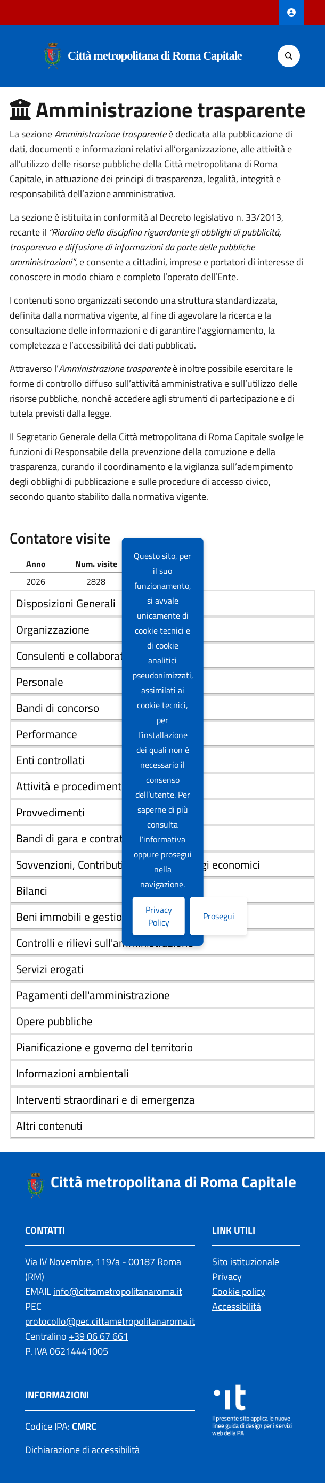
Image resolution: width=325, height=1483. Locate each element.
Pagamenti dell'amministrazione (93, 994)
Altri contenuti (49, 1125)
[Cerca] (289, 56)
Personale (39, 681)
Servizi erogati (50, 968)
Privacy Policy (158, 916)
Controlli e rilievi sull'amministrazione (104, 942)
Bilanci (31, 890)
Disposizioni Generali (66, 603)
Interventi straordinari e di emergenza (105, 1099)
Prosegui (218, 916)
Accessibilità (236, 1306)
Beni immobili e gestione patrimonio (102, 916)
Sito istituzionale (245, 1261)
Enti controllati (50, 759)
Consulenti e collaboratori (76, 655)
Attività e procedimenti (70, 786)
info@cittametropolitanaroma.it (117, 1291)
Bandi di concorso (57, 707)
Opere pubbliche (54, 1021)
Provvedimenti (50, 812)
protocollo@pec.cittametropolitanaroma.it (110, 1321)
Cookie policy (238, 1291)
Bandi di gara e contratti (72, 838)
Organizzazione (53, 629)
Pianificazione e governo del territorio (104, 1047)
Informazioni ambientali (72, 1073)
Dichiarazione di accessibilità (82, 1450)
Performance (46, 733)
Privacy (227, 1276)
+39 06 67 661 (98, 1336)
